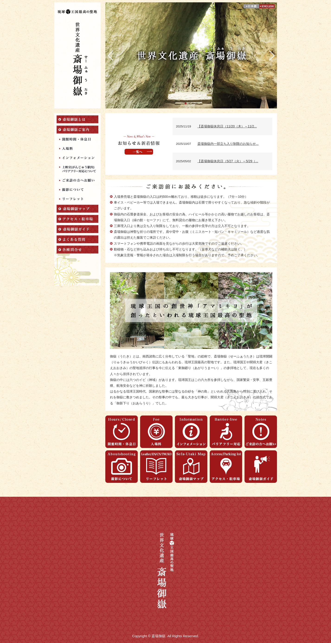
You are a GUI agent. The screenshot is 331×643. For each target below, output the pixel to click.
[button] (185, 103)
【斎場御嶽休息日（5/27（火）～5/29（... (227, 161)
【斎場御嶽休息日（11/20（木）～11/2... (227, 126)
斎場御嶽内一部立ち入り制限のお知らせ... (228, 144)
